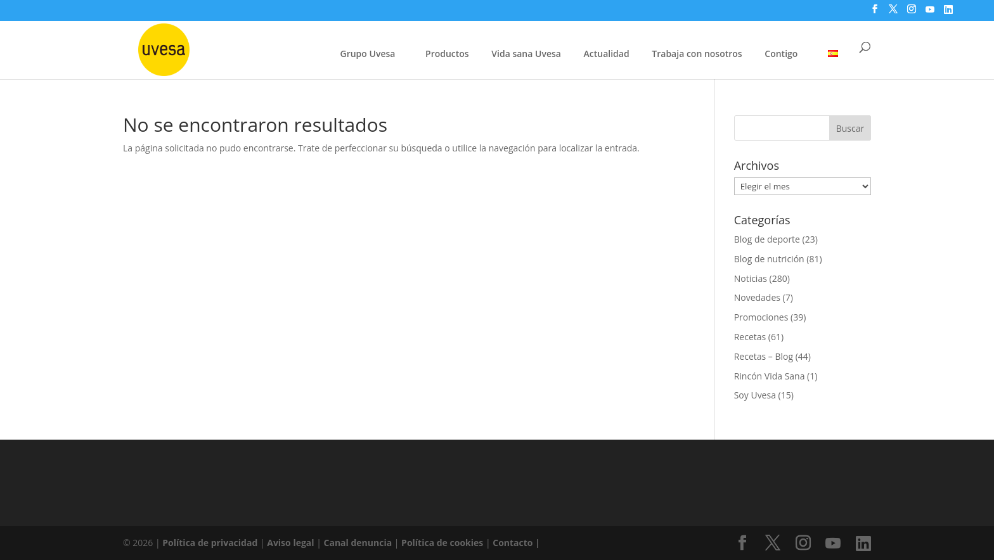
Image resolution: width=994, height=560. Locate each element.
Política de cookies (443, 543)
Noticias (750, 278)
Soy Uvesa (755, 395)
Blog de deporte (767, 239)
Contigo (781, 54)
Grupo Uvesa (368, 54)
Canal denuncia (358, 543)
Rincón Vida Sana (769, 376)
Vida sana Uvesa (526, 54)
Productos (447, 54)
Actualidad (606, 54)
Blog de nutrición (769, 259)
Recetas (750, 337)
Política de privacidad (211, 543)
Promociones (761, 317)
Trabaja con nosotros (697, 54)
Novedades (757, 297)
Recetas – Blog (763, 356)
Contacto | (516, 543)
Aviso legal (290, 543)
